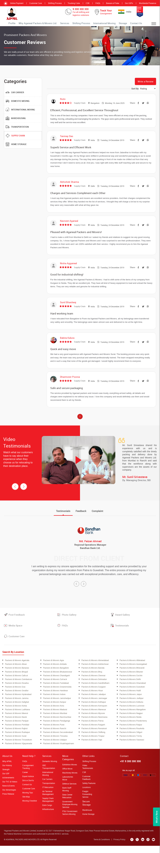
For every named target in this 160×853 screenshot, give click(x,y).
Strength (6, 777)
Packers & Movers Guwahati (132, 695)
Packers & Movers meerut (16, 721)
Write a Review (145, 83)
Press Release (8, 802)
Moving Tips (27, 801)
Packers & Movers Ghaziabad (133, 691)
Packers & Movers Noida (130, 725)
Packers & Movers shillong (93, 740)
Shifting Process (55, 3)
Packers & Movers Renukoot (94, 736)
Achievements (8, 786)
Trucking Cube (74, 3)
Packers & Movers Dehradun (94, 687)
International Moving (111, 24)
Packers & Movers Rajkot (16, 736)
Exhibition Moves (69, 773)
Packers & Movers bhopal (16, 680)
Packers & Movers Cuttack (55, 687)
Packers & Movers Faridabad (56, 691)
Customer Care (35, 3)
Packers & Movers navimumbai (57, 725)
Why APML (7, 769)
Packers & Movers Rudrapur (17, 740)
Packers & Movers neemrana (94, 725)
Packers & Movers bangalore (56, 676)
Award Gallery (122, 623)
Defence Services (69, 792)
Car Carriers (47, 787)
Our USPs (129, 3)
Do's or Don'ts (28, 788)
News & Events (8, 794)
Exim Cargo (47, 813)
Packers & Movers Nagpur (131, 721)
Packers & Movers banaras (17, 676)
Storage (126, 24)
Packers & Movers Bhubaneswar (57, 680)
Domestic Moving (49, 769)
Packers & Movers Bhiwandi (132, 676)
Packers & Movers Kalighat (17, 710)
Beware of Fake (112, 3)
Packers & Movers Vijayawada (18, 751)
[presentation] (15, 495)
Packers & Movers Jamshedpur (57, 706)
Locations (86, 795)
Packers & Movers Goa (15, 695)
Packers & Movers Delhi (130, 687)
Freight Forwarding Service (87, 802)
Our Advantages (9, 798)
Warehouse (87, 818)
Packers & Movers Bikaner (131, 680)
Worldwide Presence (147, 3)
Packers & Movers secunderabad (58, 740)
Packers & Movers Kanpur (54, 710)
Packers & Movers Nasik (16, 725)
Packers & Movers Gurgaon (93, 695)
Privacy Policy (120, 847)
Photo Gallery (69, 623)
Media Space (15, 634)
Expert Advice (28, 784)
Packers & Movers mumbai (55, 721)
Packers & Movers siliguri (131, 740)
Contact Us (137, 24)
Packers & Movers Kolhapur (93, 710)
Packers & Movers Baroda (92, 676)
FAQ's (97, 3)
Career (25, 780)
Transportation (48, 791)
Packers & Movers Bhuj (91, 680)
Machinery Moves (69, 781)
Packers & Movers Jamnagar (94, 706)
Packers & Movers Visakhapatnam (58, 751)
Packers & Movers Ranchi (54, 736)
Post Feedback (17, 623)
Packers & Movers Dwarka (17, 691)
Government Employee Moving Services (69, 813)
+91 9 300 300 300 (130, 769)
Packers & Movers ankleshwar (95, 672)
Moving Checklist (29, 809)
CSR (87, 3)
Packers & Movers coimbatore (18, 687)
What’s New (156, 817)
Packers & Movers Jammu (16, 706)
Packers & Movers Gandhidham (95, 691)
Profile (36, 24)
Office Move (67, 777)
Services (78, 24)
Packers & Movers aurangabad (133, 672)
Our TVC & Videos (9, 790)
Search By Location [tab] (13, 660)
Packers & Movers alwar (16, 672)
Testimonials (122, 634)
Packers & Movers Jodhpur (131, 706)
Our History (7, 773)
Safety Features (88, 791)
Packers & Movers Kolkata (131, 710)
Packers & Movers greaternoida (57, 695)
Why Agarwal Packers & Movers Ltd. (57, 24)
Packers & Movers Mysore (93, 721)
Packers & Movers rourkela (132, 736)
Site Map (26, 805)
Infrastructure (48, 817)
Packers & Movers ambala (55, 672)
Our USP (5, 781)
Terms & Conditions (102, 847)
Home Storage (88, 822)
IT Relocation (47, 795)
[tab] (63, 520)
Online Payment (16, 3)
